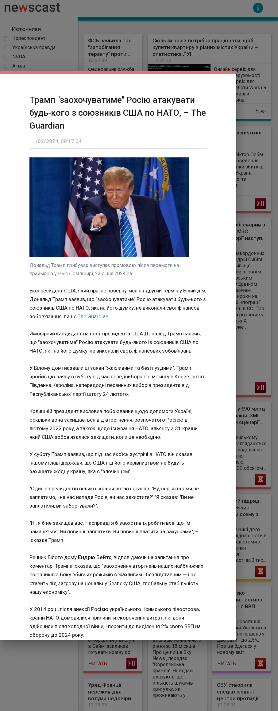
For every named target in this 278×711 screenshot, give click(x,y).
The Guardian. (94, 316)
